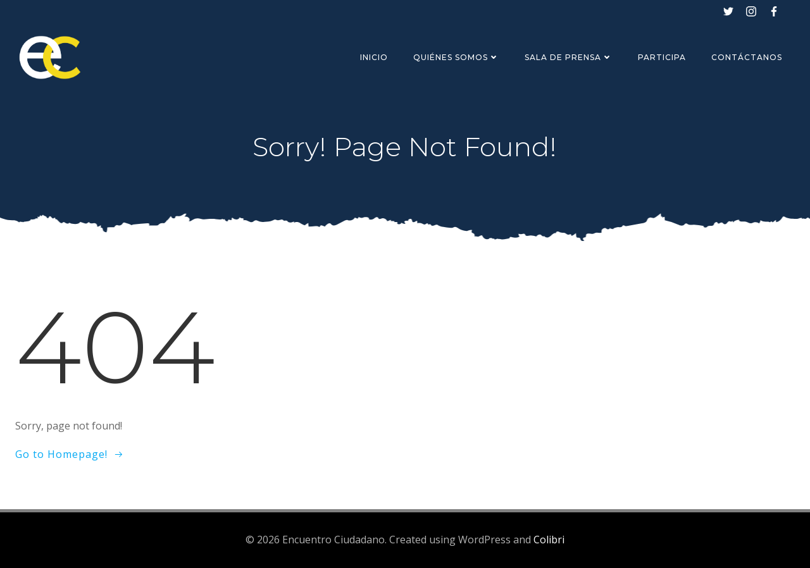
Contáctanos (746, 57)
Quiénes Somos (456, 57)
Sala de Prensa (569, 57)
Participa (662, 57)
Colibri (548, 539)
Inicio (374, 57)
